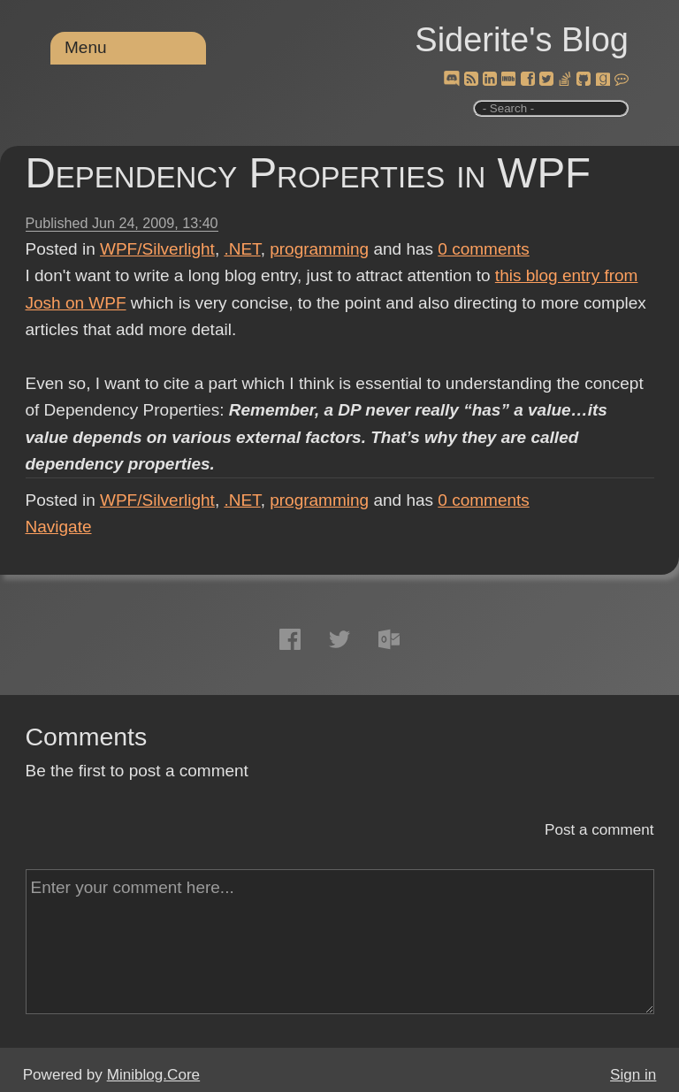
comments (484, 249)
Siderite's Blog (522, 39)
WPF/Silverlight (157, 249)
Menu (86, 47)
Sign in (633, 1074)
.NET (242, 249)
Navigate (59, 526)
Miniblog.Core (153, 1074)
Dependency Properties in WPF (308, 172)
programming (319, 249)
